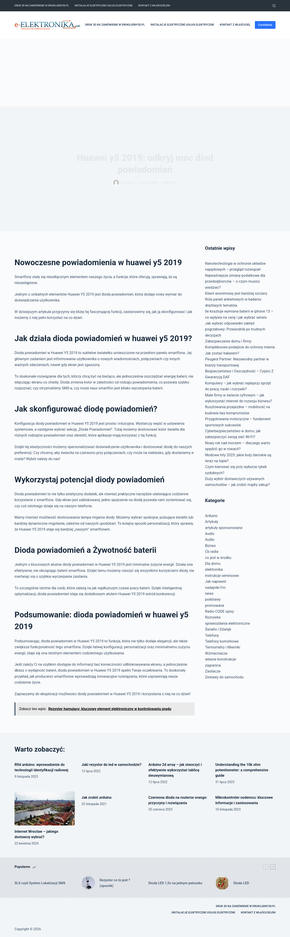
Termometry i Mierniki (222, 647)
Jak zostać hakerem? (222, 353)
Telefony (212, 635)
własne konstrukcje (220, 659)
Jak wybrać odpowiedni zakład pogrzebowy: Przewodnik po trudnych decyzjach (235, 329)
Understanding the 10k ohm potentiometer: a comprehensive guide (241, 770)
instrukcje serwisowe (222, 575)
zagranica (213, 665)
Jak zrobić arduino (97, 797)
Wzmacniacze (216, 653)
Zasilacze (212, 671)
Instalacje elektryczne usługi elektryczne (104, 5)
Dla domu (212, 563)
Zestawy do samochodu (224, 677)
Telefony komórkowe (222, 641)
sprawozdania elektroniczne (227, 623)
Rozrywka (213, 617)
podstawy (213, 599)
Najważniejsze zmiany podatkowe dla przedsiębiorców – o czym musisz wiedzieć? (235, 281)
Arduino (211, 516)
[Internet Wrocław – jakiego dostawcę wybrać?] (44, 808)
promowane (214, 605)
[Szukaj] (274, 5)
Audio (209, 534)
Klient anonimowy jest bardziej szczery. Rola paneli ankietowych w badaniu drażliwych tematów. (236, 299)
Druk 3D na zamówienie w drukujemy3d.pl (41, 5)
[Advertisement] (145, 72)
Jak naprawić (215, 581)
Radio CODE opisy (219, 611)
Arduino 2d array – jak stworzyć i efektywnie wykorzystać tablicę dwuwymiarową (175, 770)
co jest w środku (218, 558)
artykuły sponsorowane (223, 528)
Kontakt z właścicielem (154, 5)
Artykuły (170, 182)
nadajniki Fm (215, 587)
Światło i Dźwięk (218, 629)
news (209, 593)
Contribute (265, 25)
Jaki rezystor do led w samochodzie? (112, 764)
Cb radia (211, 551)
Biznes (210, 546)
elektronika (214, 569)
